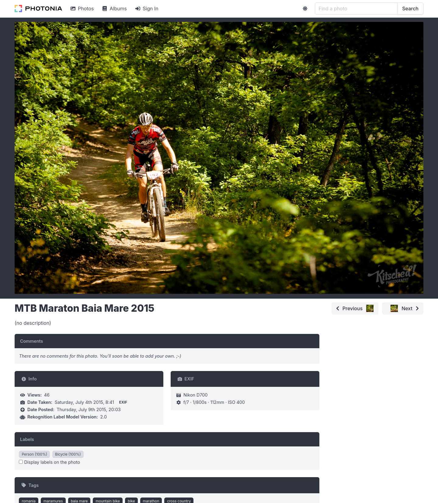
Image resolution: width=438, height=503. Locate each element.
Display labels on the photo (49, 462)
